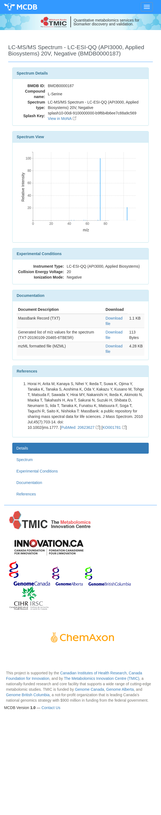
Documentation (29, 482)
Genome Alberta (120, 689)
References (26, 494)
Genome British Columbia (28, 695)
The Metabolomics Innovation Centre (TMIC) (101, 678)
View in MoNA (62, 118)
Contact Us (50, 707)
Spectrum (24, 459)
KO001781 (114, 427)
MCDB (26, 6)
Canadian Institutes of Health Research (93, 673)
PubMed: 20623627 (80, 427)
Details (22, 448)
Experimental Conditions (37, 471)
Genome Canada (89, 689)
